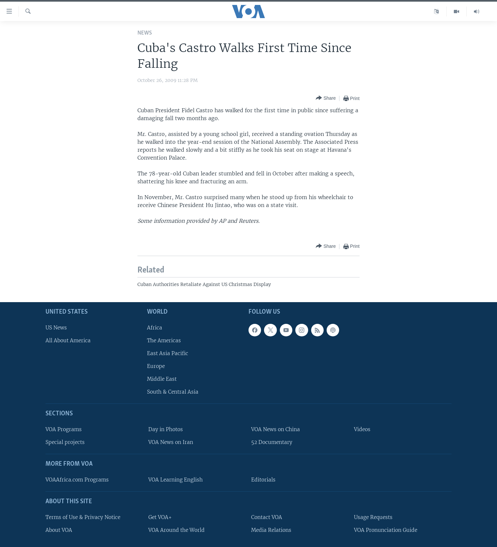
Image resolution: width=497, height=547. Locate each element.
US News (56, 328)
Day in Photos (165, 429)
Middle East (162, 379)
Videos (362, 429)
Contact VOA (266, 517)
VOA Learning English (175, 480)
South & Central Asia (172, 392)
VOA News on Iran (170, 442)
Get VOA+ (160, 517)
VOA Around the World (176, 530)
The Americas (164, 340)
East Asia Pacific (167, 353)
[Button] (326, 98)
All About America (68, 340)
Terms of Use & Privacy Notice (82, 517)
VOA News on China (275, 429)
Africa (154, 328)
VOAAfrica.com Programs (77, 480)
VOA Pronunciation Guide (385, 530)
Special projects (65, 442)
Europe (156, 366)
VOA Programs (63, 429)
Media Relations (271, 530)
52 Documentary (271, 442)
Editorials (263, 480)
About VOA (58, 530)
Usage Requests (373, 517)
